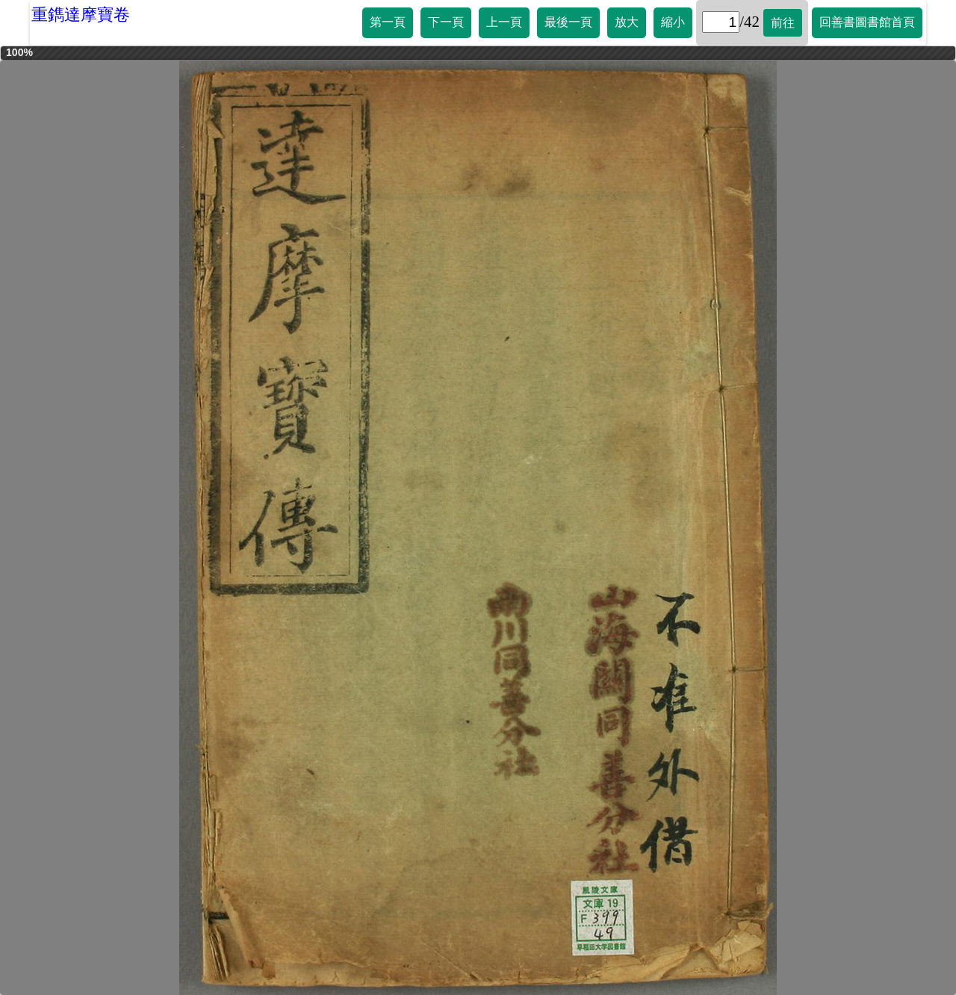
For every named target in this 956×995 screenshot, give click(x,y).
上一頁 (504, 22)
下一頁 (446, 22)
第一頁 (388, 22)
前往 (783, 22)
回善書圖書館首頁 (867, 22)
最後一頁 (568, 22)
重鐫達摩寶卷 (80, 14)
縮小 (673, 22)
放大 (627, 22)
